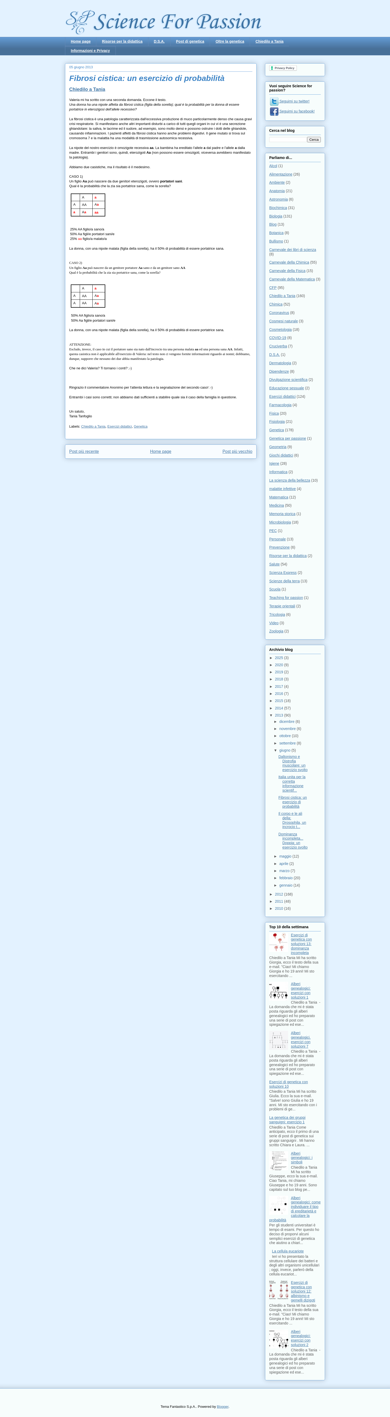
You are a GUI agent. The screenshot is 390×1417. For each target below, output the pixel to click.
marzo (285, 871)
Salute (274, 564)
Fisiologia (277, 421)
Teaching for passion (286, 598)
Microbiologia (280, 522)
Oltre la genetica (230, 41)
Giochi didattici (281, 455)
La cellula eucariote (288, 1251)
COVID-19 (277, 338)
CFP (273, 288)
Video (274, 623)
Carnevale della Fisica (287, 271)
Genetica (141, 426)
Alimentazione (280, 174)
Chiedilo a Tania (269, 41)
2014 (279, 708)
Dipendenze (279, 371)
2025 (279, 658)
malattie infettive (282, 489)
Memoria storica (282, 514)
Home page (81, 41)
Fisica (274, 413)
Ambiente (277, 182)
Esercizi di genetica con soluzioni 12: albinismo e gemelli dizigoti (303, 1291)
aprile (284, 864)
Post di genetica (190, 41)
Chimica (276, 304)
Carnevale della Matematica (292, 279)
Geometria (277, 447)
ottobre (285, 736)
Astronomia (278, 199)
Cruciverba (278, 346)
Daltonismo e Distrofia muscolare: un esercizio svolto (293, 763)
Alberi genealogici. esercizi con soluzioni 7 (301, 1039)
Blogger (222, 1407)
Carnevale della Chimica (289, 262)
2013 (279, 715)
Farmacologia (280, 405)
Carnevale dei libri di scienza (292, 250)
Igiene (274, 463)
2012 (279, 894)
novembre (288, 729)
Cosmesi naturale (283, 321)
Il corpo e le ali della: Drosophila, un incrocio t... (292, 820)
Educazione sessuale (286, 388)
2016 (279, 693)
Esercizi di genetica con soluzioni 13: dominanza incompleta (301, 944)
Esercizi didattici (119, 426)
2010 (279, 908)
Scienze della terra (284, 581)
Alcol (273, 166)
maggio (285, 856)
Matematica (278, 497)
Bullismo (276, 241)
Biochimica (278, 208)
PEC (273, 531)
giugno (285, 750)
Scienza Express (283, 572)
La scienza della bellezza (289, 480)
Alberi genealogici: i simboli (302, 1157)
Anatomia (277, 191)
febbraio (286, 878)
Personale (277, 539)
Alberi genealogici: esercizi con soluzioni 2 (301, 1338)
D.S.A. (159, 41)
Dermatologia (280, 363)
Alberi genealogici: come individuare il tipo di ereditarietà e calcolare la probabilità (295, 1209)
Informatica (278, 472)
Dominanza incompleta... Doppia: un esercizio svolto (293, 840)
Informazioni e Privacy (90, 51)
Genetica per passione (287, 438)
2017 (279, 686)
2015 (279, 701)
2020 (279, 665)
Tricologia (277, 614)
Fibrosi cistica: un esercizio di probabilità (292, 802)
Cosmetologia (280, 329)
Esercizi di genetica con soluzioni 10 (288, 1084)
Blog (273, 224)
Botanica (276, 233)
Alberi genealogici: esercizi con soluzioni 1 (301, 990)
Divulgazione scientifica (288, 380)
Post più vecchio (237, 451)
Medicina (276, 505)
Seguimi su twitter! (289, 101)
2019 (279, 672)
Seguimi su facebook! (292, 111)
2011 (279, 901)
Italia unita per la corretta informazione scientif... (292, 783)
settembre (288, 743)
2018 (279, 679)
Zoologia (276, 631)
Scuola (275, 589)
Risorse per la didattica (122, 41)
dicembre (287, 721)
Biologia (275, 216)
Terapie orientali (282, 606)
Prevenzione (279, 547)
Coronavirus (279, 313)
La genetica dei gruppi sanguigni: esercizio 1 (287, 1119)
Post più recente (84, 451)
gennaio (286, 885)
